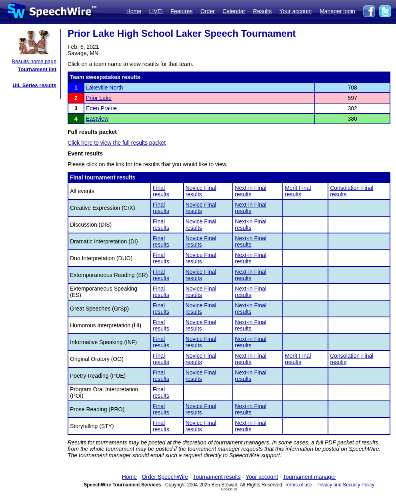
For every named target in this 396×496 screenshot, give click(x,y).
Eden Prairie (101, 108)
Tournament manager (309, 477)
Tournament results (217, 477)
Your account (295, 11)
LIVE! (156, 11)
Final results (161, 191)
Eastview (97, 119)
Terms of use (298, 485)
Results (262, 11)
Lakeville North (104, 87)
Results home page (34, 61)
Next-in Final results (250, 191)
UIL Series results (34, 85)
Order (207, 11)
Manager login (337, 11)
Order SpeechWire (165, 477)
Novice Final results (201, 191)
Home (133, 11)
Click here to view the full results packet (117, 142)
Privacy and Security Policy (345, 485)
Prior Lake (99, 98)
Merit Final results (298, 191)
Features (181, 11)
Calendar (233, 11)
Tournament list (37, 69)
